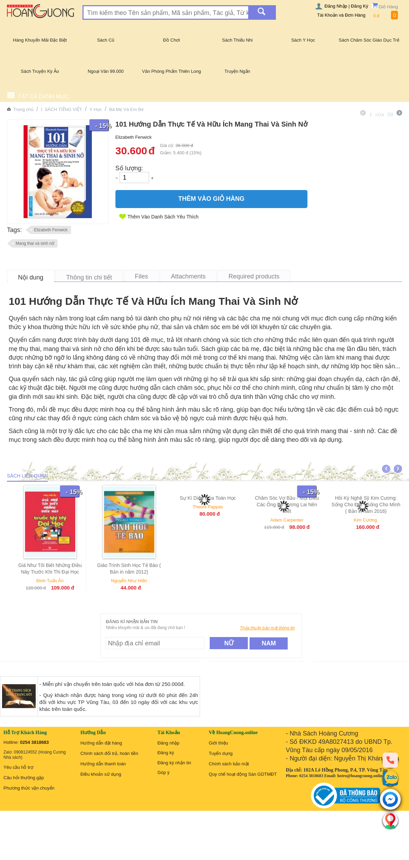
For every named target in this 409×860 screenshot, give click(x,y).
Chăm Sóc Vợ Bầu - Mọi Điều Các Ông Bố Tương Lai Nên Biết (295, 504)
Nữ (229, 643)
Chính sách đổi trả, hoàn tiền (109, 753)
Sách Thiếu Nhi (237, 40)
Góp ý (163, 772)
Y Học (95, 109)
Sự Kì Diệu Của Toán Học (216, 498)
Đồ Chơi (171, 40)
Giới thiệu (218, 743)
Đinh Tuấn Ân (57, 580)
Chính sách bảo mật (229, 763)
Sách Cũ (105, 40)
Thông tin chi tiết (89, 277)
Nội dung (30, 277)
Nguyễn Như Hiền (137, 580)
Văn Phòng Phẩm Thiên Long (171, 71)
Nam (269, 643)
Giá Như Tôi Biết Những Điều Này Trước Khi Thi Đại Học (57, 568)
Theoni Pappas (215, 506)
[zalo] (390, 778)
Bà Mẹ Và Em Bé (126, 109)
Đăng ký (165, 752)
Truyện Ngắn (237, 71)
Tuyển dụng (221, 753)
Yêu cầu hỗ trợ (18, 767)
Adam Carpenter (294, 520)
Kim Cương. (374, 520)
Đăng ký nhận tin (174, 762)
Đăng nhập (168, 743)
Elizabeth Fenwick (51, 229)
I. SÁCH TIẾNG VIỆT (61, 109)
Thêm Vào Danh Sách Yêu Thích (163, 217)
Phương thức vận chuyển (28, 788)
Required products (253, 276)
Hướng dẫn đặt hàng (101, 743)
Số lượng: (129, 168)
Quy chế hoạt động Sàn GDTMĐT (243, 774)
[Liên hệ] (390, 820)
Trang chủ (23, 109)
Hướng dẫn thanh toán (103, 763)
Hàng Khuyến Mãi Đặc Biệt (40, 40)
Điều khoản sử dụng (100, 774)
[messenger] (390, 800)
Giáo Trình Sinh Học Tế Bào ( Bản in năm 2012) (136, 568)
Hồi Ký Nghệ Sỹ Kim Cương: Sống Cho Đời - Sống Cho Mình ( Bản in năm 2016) (373, 504)
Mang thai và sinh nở (35, 243)
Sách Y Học (303, 40)
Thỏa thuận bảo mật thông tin (267, 628)
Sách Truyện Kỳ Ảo (40, 71)
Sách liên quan (27, 476)
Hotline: (26, 742)
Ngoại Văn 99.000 (106, 71)
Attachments (188, 276)
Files (141, 276)
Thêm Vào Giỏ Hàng (211, 198)
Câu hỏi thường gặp (23, 777)
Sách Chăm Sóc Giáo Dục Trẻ (369, 40)
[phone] (390, 759)
